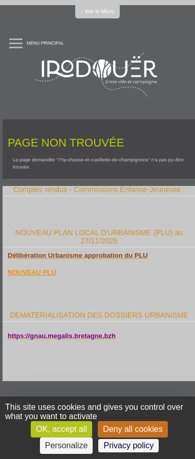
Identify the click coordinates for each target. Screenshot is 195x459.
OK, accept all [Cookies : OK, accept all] (61, 429)
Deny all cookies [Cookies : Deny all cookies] (133, 429)
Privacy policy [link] (128, 445)
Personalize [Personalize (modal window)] (66, 445)
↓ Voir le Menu (97, 11)
